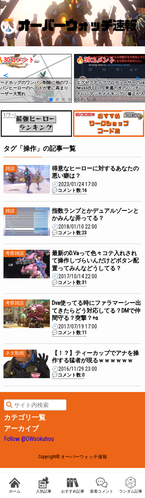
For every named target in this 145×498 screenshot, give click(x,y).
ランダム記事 (130, 485)
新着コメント (101, 485)
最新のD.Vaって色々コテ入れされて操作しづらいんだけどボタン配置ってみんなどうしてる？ (95, 261)
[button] (5, 75)
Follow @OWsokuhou (29, 438)
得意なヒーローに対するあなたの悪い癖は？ (95, 172)
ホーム (14, 485)
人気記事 (43, 485)
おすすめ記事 (72, 485)
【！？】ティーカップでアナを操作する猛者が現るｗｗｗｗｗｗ (95, 357)
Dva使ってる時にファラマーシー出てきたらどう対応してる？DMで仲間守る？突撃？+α (96, 310)
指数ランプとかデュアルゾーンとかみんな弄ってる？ (95, 214)
